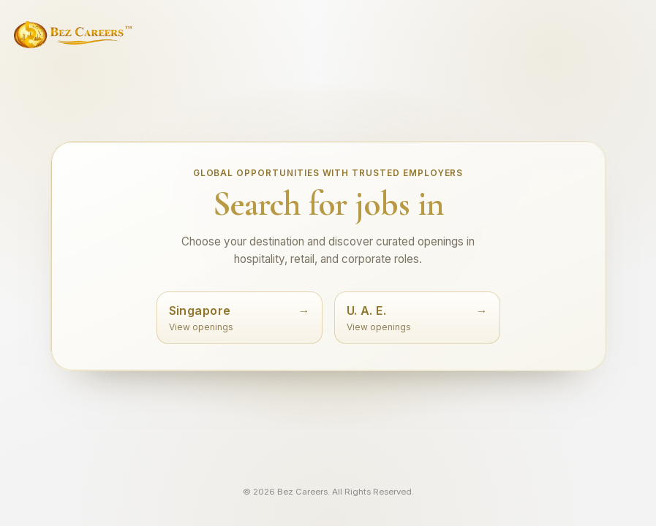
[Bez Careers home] (73, 34)
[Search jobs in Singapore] (240, 317)
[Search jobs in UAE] (417, 317)
